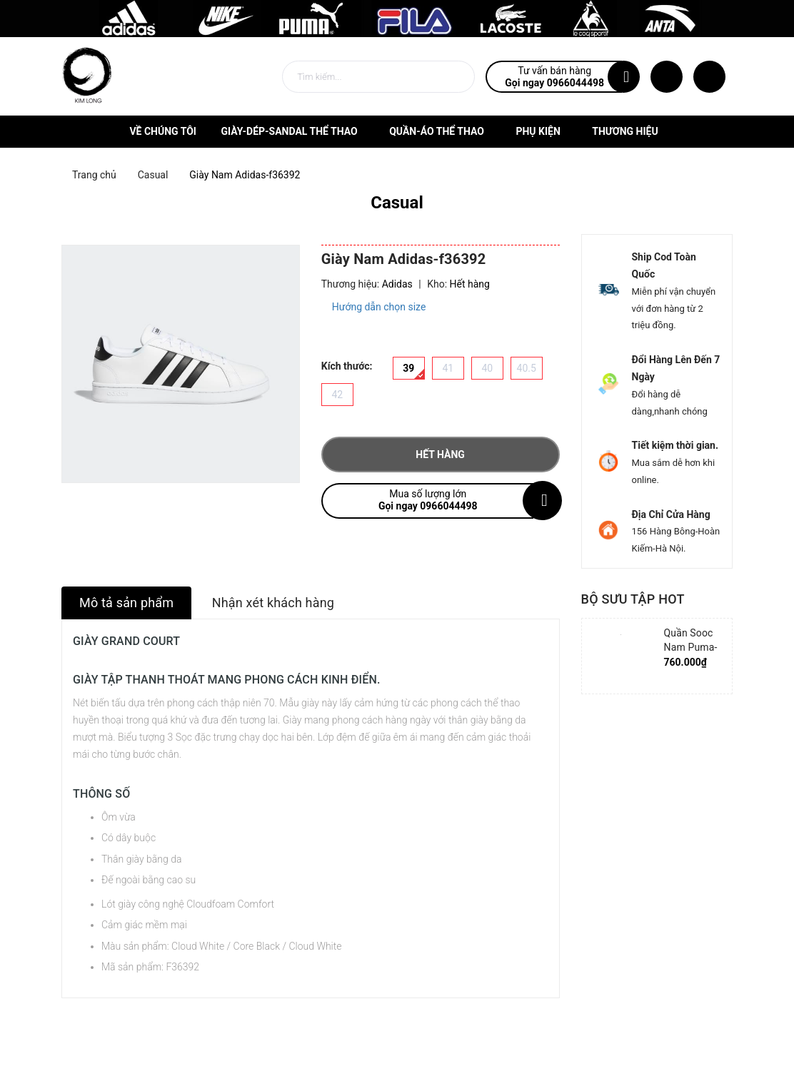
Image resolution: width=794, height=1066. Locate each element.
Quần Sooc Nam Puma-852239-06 (691, 647)
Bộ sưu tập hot (633, 599)
